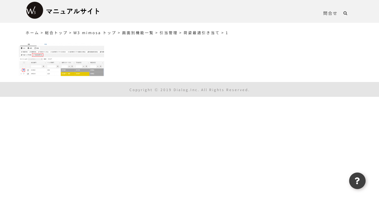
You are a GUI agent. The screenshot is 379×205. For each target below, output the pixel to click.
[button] (351, 13)
